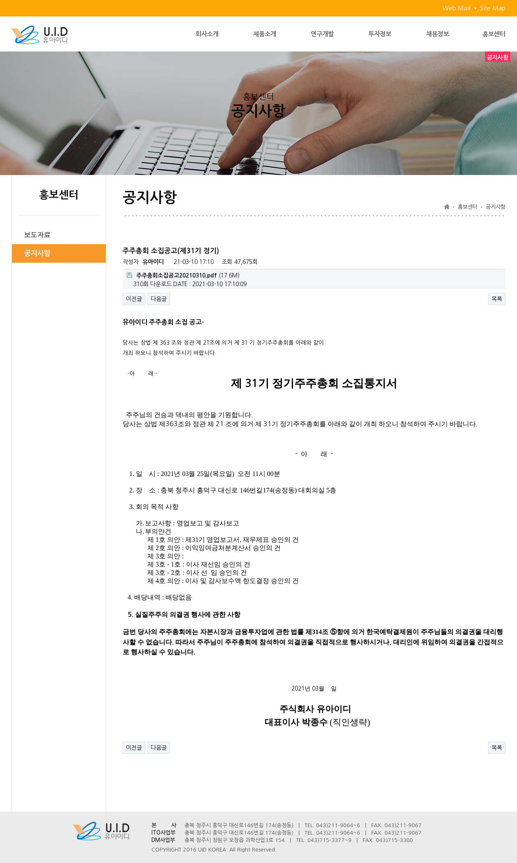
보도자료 (37, 234)
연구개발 (322, 34)
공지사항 (37, 253)
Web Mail (456, 8)
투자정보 (379, 34)
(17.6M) (183, 275)
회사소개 (207, 34)
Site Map (492, 8)
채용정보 (437, 34)
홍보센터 (493, 34)
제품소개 (264, 34)
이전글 (134, 299)
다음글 (159, 299)
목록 (496, 299)
